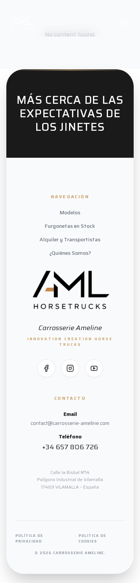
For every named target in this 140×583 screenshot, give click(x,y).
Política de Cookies (92, 538)
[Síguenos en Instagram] (70, 368)
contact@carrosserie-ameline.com (70, 423)
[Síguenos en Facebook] (46, 368)
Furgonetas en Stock (70, 226)
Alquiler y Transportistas (70, 239)
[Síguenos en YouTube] (94, 368)
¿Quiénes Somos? (70, 253)
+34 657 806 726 (70, 447)
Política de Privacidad (29, 538)
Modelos (70, 212)
